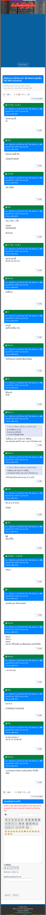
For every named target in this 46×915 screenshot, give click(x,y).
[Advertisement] (23, 38)
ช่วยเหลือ (20, 907)
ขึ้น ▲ (26, 907)
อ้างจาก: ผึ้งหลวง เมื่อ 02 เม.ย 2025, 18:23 (22, 427)
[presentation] (22, 887)
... (26, 94)
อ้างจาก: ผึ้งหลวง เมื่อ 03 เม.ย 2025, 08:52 (22, 467)
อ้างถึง (38, 130)
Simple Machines (28, 909)
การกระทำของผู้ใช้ (36, 99)
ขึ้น (4, 792)
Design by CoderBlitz (23, 910)
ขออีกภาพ (15, 872)
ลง (4, 94)
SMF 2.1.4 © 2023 (18, 909)
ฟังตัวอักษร (7, 872)
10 (28, 94)
